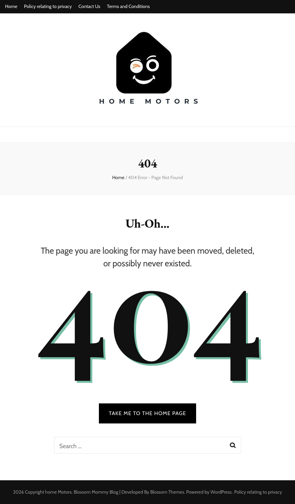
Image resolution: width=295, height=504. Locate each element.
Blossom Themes (167, 492)
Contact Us (89, 6)
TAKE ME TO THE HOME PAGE (147, 413)
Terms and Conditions (128, 6)
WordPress (221, 492)
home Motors (58, 492)
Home (11, 6)
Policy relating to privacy (48, 6)
